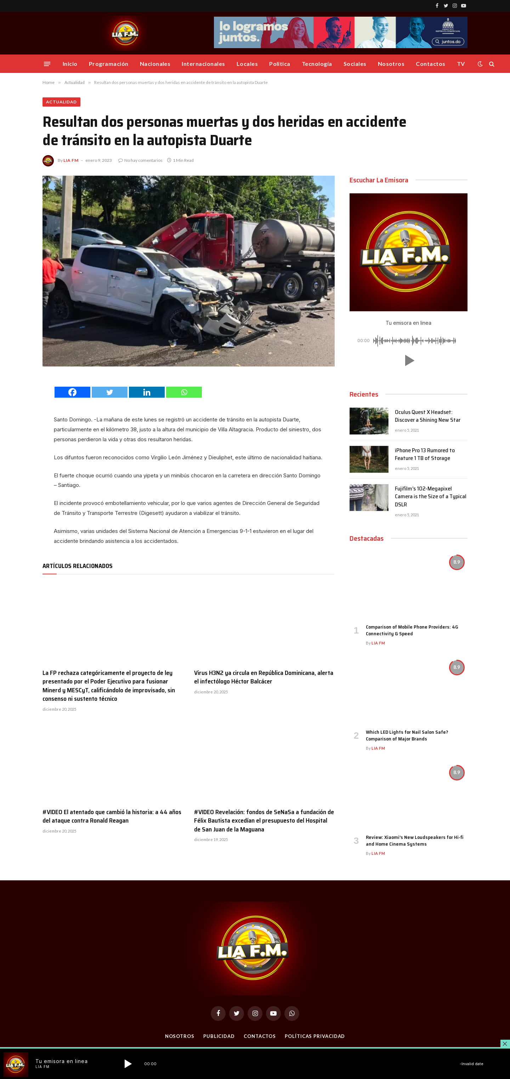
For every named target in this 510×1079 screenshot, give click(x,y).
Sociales (355, 63)
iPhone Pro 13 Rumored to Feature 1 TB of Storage (425, 455)
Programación (109, 63)
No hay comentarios (140, 160)
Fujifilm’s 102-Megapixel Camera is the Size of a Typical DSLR (430, 497)
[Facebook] (72, 392)
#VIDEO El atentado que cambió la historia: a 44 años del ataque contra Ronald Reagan (111, 816)
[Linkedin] (147, 392)
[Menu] (47, 63)
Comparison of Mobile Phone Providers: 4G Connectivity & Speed (412, 630)
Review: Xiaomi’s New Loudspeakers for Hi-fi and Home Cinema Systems (414, 840)
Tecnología (317, 63)
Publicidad (219, 1036)
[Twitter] (110, 392)
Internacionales (203, 63)
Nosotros (391, 63)
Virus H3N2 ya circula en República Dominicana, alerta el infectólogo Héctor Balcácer (263, 677)
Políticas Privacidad (315, 1036)
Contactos (430, 63)
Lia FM (71, 160)
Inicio (70, 63)
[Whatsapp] (184, 392)
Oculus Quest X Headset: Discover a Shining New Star (427, 416)
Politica (279, 63)
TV (461, 63)
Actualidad (61, 101)
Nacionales (155, 63)
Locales (247, 63)
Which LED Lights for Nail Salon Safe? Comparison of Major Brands (407, 735)
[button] (408, 360)
